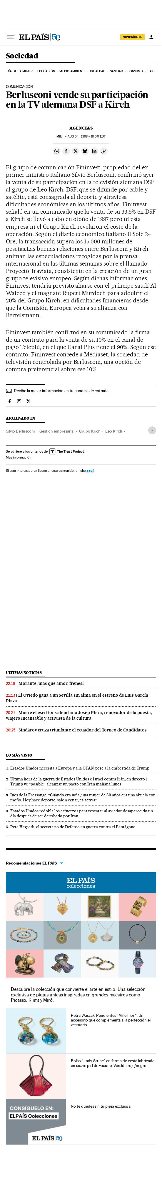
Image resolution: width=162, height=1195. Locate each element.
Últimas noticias (24, 672)
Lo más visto (19, 755)
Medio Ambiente (72, 71)
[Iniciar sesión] (151, 37)
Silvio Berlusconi (20, 431)
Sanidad (116, 71)
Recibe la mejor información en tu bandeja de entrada (61, 390)
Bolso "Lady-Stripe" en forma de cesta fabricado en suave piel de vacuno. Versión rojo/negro (112, 1063)
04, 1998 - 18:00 (87, 136)
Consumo (135, 71)
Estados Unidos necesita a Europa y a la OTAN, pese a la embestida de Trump (79, 768)
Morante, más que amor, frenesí (51, 683)
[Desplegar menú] (10, 37)
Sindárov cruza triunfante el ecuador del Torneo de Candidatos (83, 730)
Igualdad (97, 71)
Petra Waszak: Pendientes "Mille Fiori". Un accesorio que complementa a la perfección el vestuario (110, 1020)
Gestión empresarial (56, 431)
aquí (89, 470)
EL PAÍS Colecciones (81, 882)
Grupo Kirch (90, 431)
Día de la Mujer (20, 71)
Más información (20, 457)
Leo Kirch (113, 431)
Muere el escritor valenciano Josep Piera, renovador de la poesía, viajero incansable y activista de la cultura (79, 715)
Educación (46, 71)
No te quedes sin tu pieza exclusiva (100, 1106)
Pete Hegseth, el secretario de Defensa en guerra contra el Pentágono (73, 826)
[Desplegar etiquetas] (152, 430)
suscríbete (132, 37)
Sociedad (22, 56)
